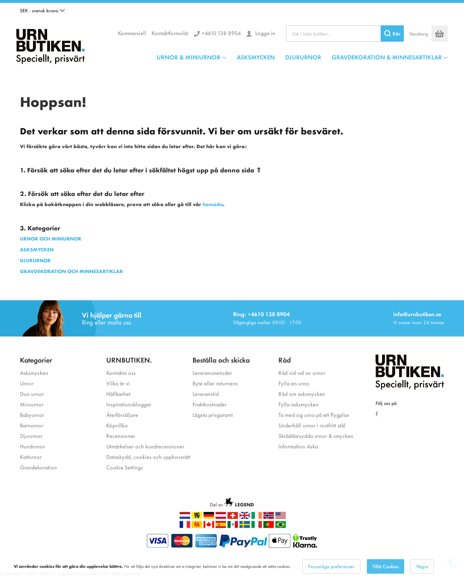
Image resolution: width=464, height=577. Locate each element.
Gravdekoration (38, 467)
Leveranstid (205, 393)
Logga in (264, 33)
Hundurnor (32, 446)
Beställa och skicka (221, 359)
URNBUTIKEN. (129, 359)
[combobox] (345, 33)
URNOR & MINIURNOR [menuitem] (188, 57)
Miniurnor (32, 404)
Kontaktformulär (170, 33)
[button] (42, 10)
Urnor (26, 383)
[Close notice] (454, 570)
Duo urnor (32, 393)
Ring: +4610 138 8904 (261, 314)
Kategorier (36, 359)
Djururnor (31, 435)
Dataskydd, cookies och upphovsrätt (148, 456)
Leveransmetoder (212, 372)
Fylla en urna (293, 383)
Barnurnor (31, 425)
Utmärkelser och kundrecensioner (145, 446)
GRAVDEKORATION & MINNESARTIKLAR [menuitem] (387, 57)
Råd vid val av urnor (301, 372)
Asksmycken (34, 372)
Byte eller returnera (214, 383)
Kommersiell (132, 33)
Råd (284, 359)
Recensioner (120, 435)
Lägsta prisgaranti (212, 414)
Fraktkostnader (209, 404)
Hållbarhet (118, 393)
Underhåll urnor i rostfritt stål (311, 425)
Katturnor (31, 456)
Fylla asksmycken (298, 404)
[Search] (392, 33)
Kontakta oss (121, 372)
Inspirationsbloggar (128, 404)
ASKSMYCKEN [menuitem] (256, 57)
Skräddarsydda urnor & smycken (315, 435)
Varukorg (418, 33)
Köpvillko (117, 425)
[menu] (302, 57)
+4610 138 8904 (221, 33)
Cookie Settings (124, 467)
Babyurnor (32, 414)
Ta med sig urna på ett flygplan (313, 414)
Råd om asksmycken (301, 393)
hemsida (213, 204)
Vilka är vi (118, 383)
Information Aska (298, 446)
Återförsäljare (122, 414)
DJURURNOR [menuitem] (303, 57)
